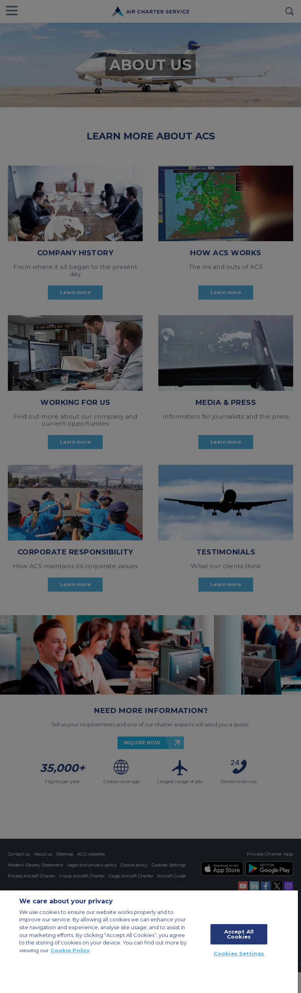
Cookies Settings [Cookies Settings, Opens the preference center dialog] (239, 953)
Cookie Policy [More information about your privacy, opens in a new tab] (70, 950)
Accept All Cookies (239, 934)
